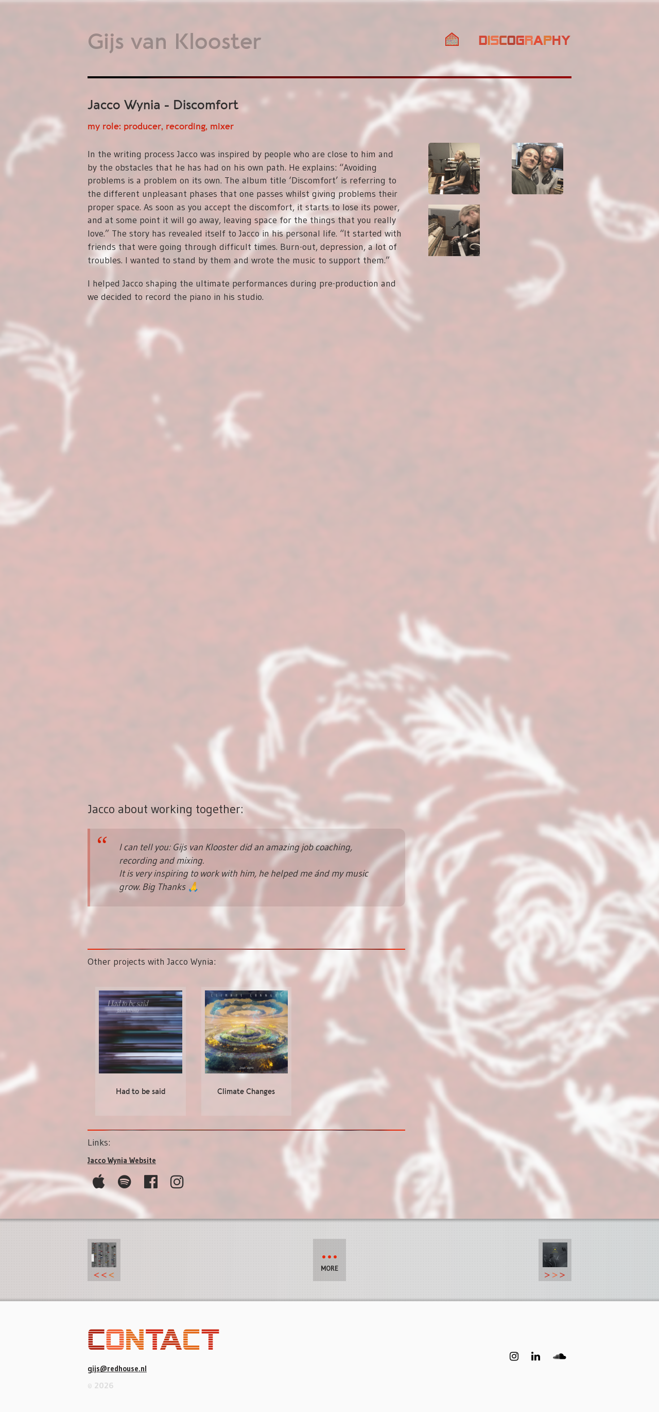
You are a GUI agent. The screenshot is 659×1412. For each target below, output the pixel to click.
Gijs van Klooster (174, 43)
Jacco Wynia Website (122, 1160)
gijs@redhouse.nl (117, 1368)
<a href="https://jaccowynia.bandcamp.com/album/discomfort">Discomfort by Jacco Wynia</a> (246, 554)
